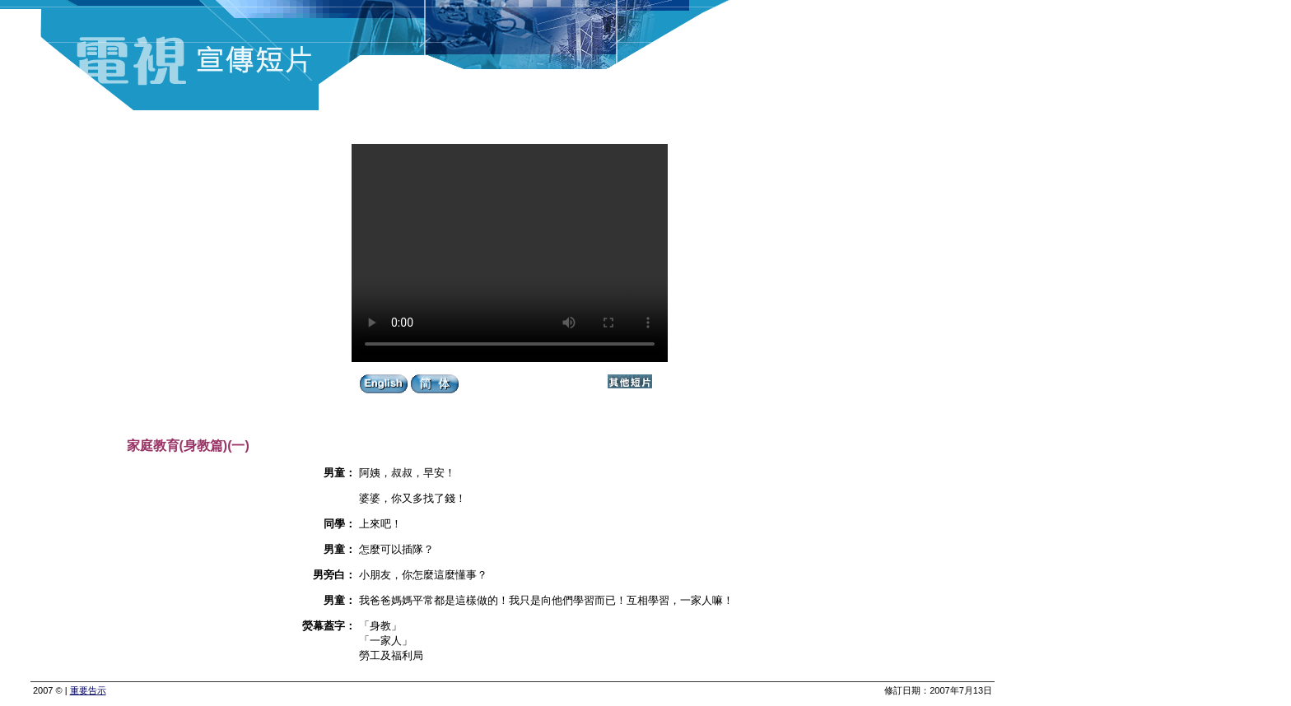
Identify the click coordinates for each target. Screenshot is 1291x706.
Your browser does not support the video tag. (510, 253)
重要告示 (88, 690)
